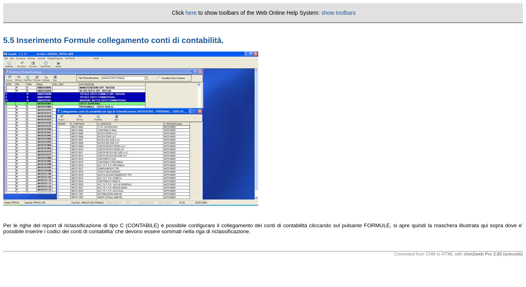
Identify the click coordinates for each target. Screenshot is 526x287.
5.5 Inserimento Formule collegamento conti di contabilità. (113, 40)
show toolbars (338, 13)
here (191, 13)
